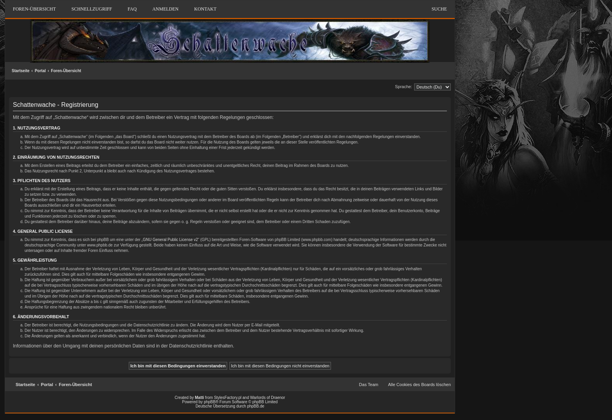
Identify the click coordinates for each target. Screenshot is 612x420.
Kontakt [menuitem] (205, 9)
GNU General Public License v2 (170, 239)
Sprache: (403, 86)
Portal (40, 71)
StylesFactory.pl (227, 397)
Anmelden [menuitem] (165, 9)
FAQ (132, 9)
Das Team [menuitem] (368, 384)
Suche (439, 9)
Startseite (21, 71)
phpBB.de (255, 406)
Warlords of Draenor (267, 397)
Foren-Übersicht (66, 71)
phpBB (209, 402)
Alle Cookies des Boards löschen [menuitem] (419, 384)
